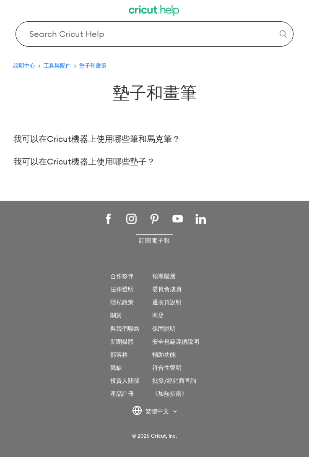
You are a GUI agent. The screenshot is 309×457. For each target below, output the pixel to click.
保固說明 (164, 328)
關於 (116, 315)
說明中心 (24, 65)
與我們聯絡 (125, 328)
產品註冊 (122, 393)
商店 (158, 315)
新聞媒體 (122, 341)
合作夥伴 (122, 276)
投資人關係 (125, 380)
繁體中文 (151, 411)
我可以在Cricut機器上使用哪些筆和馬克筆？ (96, 138)
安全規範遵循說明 (175, 341)
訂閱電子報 (154, 240)
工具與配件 (57, 65)
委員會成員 (167, 289)
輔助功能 (164, 354)
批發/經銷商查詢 (174, 380)
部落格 (119, 354)
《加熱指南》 (169, 393)
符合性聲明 (167, 367)
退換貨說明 (167, 302)
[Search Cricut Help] (154, 34)
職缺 (116, 367)
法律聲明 (122, 289)
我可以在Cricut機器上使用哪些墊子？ (84, 161)
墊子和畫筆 (92, 65)
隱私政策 (122, 302)
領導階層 (164, 276)
